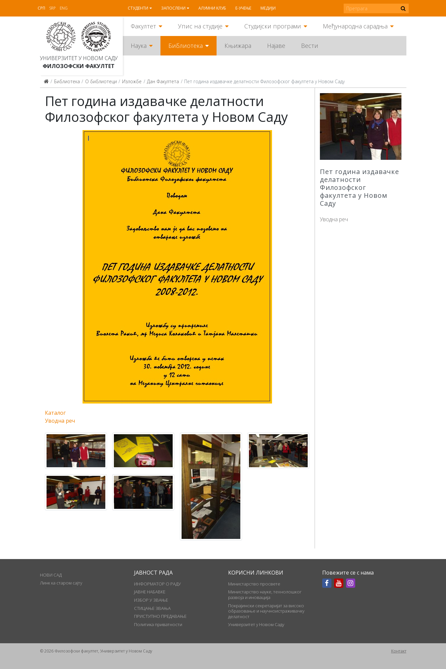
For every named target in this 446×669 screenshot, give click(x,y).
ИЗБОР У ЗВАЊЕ (151, 600)
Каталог (55, 412)
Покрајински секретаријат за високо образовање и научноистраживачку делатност (266, 611)
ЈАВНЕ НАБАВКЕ (149, 592)
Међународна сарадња (355, 26)
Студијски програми (272, 26)
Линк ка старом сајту (61, 583)
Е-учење (243, 8)
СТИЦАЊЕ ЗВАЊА (152, 608)
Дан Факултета (163, 81)
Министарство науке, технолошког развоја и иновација (265, 594)
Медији (268, 8)
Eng (64, 8)
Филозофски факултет (79, 66)
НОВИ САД (51, 575)
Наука (139, 46)
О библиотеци (101, 81)
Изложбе (132, 81)
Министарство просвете (254, 584)
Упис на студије (200, 26)
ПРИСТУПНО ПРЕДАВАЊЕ (160, 616)
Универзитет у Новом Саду (79, 58)
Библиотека (185, 46)
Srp (52, 8)
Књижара (237, 46)
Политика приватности (158, 624)
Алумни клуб (212, 8)
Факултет (143, 26)
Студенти (138, 8)
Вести (309, 46)
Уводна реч (334, 219)
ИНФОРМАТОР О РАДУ (157, 584)
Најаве (276, 46)
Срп (41, 8)
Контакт (398, 651)
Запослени (173, 8)
